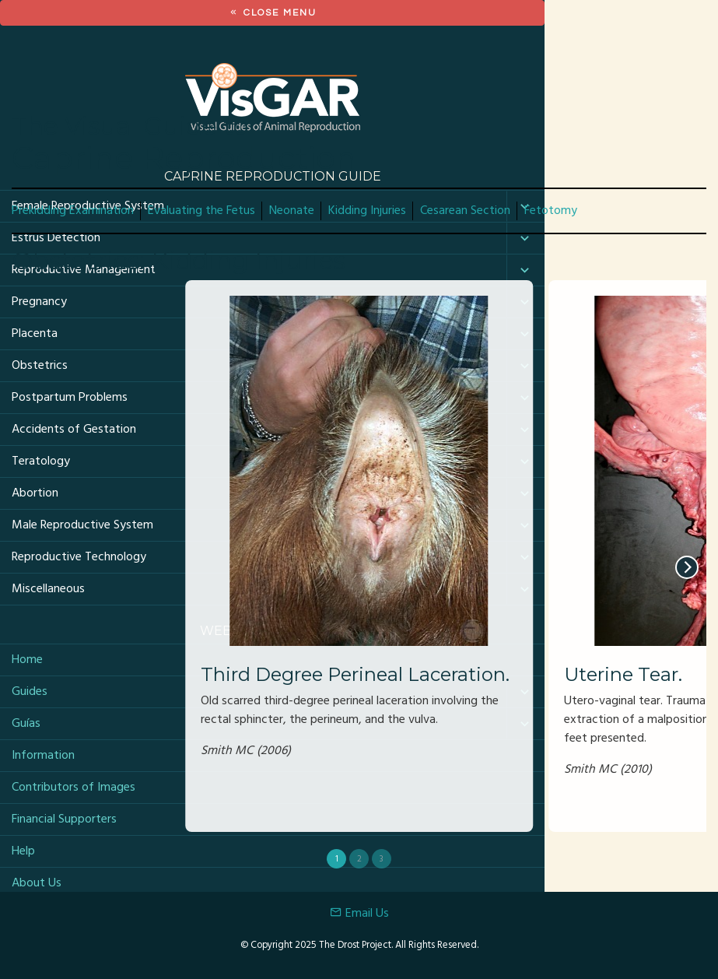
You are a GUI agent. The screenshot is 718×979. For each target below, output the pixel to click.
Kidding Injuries (367, 211)
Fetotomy (550, 211)
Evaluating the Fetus (201, 211)
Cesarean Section (465, 211)
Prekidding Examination (73, 211)
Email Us (359, 914)
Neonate (291, 211)
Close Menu (273, 13)
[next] (687, 567)
